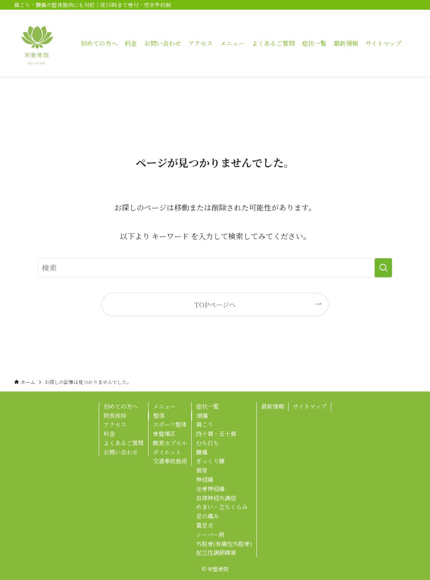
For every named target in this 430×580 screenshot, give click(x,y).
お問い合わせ (121, 452)
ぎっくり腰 (210, 461)
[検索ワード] (215, 267)
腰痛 (202, 452)
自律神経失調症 (216, 498)
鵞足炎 (204, 525)
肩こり (204, 424)
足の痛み (207, 516)
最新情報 (272, 406)
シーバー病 (210, 534)
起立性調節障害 (216, 552)
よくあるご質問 (124, 443)
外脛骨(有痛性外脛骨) (224, 543)
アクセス (115, 424)
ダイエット (167, 452)
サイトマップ (309, 406)
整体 (159, 415)
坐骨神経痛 (210, 488)
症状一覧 (207, 406)
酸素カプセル (170, 443)
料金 (109, 433)
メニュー (164, 406)
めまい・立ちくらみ (222, 506)
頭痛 (202, 415)
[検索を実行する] (383, 267)
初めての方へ (121, 406)
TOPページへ (215, 304)
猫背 (202, 470)
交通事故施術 (170, 461)
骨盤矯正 (164, 433)
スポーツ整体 (170, 424)
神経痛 (204, 479)
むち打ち (207, 443)
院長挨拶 (115, 415)
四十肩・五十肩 (216, 433)
